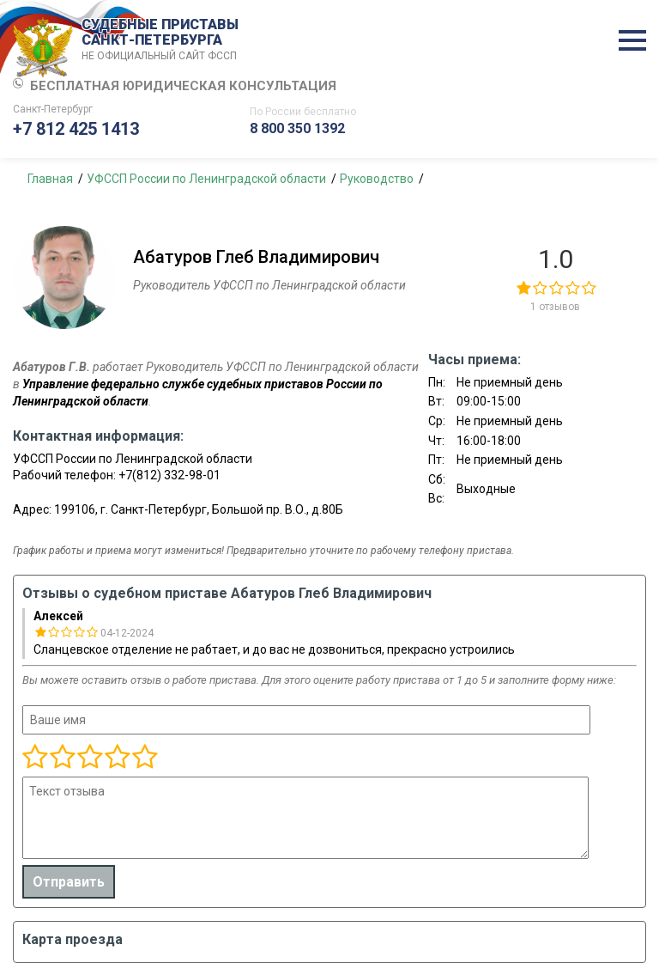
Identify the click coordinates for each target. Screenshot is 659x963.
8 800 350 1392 (297, 128)
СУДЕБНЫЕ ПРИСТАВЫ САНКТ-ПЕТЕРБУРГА (163, 40)
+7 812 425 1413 (76, 129)
